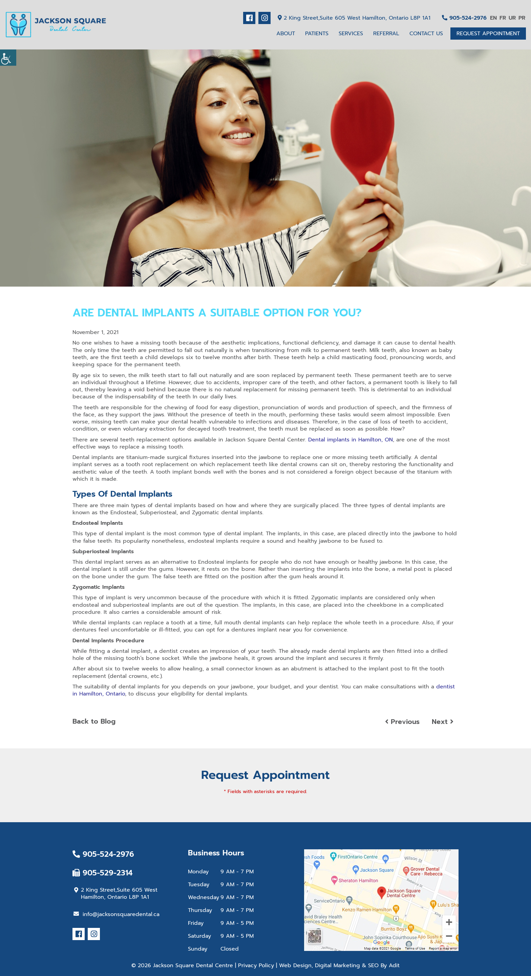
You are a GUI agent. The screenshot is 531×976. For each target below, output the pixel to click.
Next (442, 722)
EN (493, 18)
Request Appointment (488, 33)
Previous (402, 722)
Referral (386, 33)
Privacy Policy (256, 965)
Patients (316, 33)
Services (351, 33)
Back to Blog (93, 721)
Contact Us (426, 33)
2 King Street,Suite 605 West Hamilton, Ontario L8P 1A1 (354, 18)
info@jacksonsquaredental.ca (116, 914)
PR (521, 18)
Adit (394, 965)
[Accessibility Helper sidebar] (8, 57)
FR (503, 18)
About (285, 33)
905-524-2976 (464, 18)
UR (512, 18)
